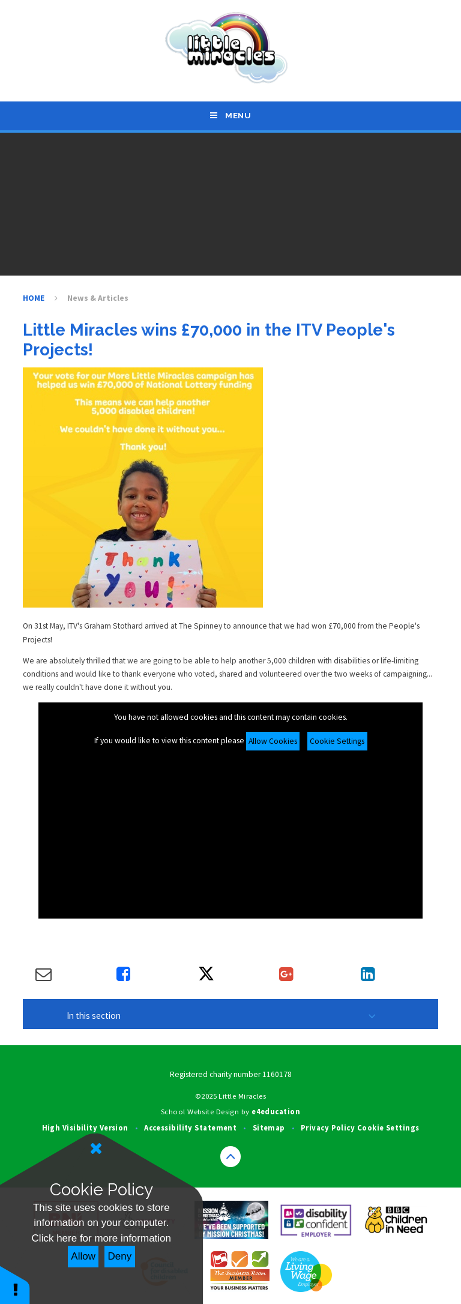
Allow (83, 1256)
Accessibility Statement (190, 1127)
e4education (276, 1111)
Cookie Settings (337, 741)
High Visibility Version (85, 1127)
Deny (120, 1256)
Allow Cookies (273, 741)
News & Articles (97, 298)
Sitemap (269, 1127)
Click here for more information (101, 1238)
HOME (33, 298)
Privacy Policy (328, 1127)
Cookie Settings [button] (388, 1127)
